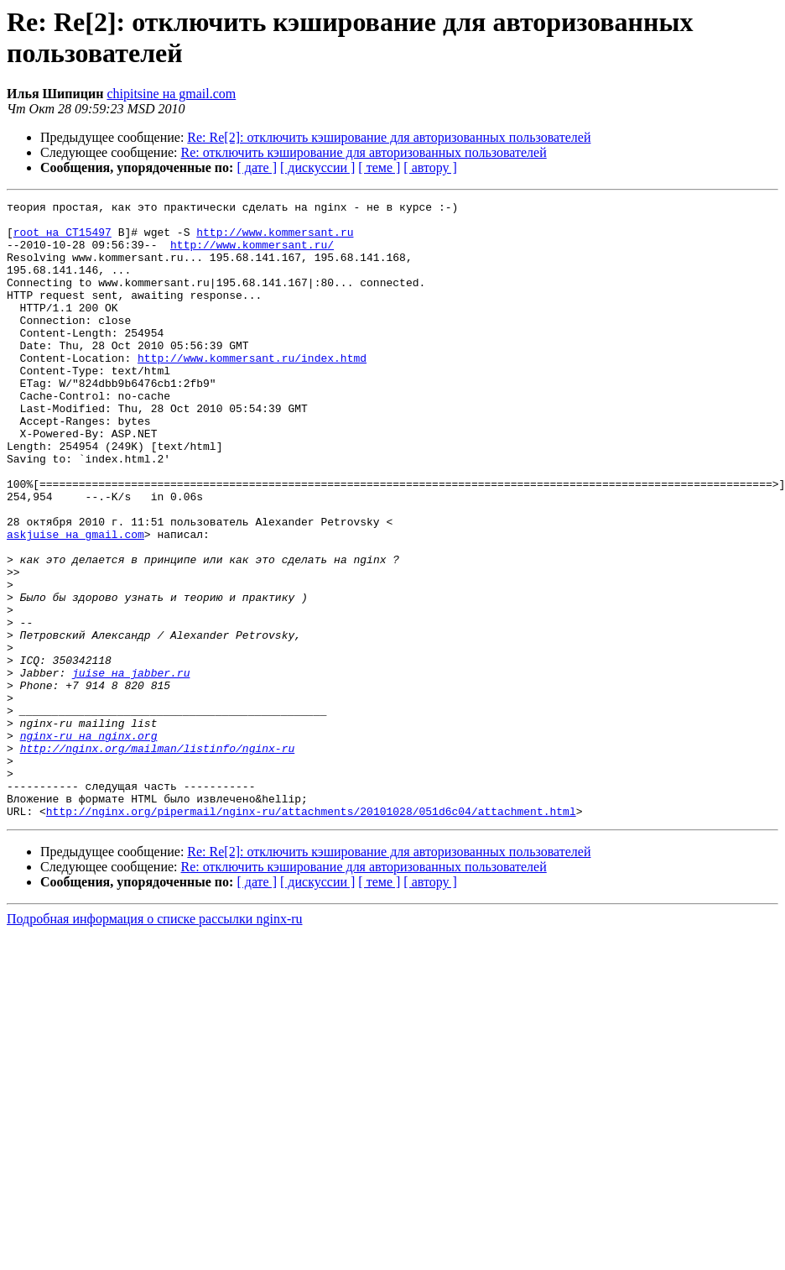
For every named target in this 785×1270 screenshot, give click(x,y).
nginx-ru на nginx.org (89, 843)
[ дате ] (257, 167)
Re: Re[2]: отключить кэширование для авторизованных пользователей (388, 137)
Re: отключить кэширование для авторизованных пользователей (364, 152)
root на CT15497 (62, 239)
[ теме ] (379, 167)
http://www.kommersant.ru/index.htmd (252, 390)
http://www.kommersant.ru (274, 239)
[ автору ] (429, 167)
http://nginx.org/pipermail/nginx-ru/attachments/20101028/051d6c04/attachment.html (311, 934)
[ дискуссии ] (317, 167)
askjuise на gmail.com (75, 601)
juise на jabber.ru (131, 768)
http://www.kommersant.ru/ (252, 254)
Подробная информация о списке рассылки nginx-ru (155, 1042)
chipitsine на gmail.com (171, 93)
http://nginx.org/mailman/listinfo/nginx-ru (157, 858)
